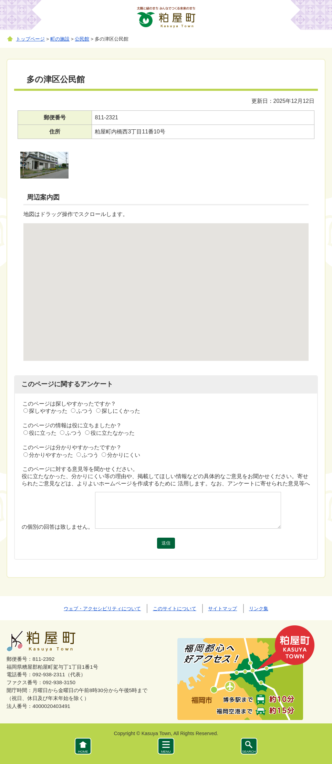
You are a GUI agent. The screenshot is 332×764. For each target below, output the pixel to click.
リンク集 (258, 608)
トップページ (30, 39)
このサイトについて (174, 608)
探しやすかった (48, 411)
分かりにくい (123, 455)
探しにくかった (121, 411)
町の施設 (60, 39)
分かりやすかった (51, 455)
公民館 (82, 39)
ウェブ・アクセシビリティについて (102, 608)
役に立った (42, 433)
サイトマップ (222, 608)
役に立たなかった (113, 433)
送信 (166, 543)
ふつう (84, 411)
